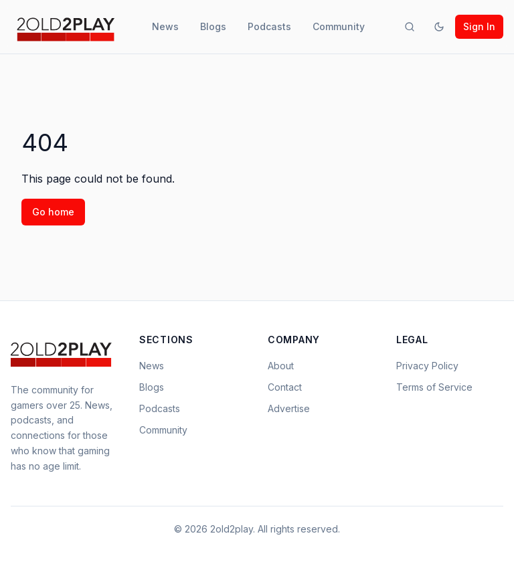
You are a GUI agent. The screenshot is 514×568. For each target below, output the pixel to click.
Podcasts (269, 26)
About (281, 365)
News (165, 26)
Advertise (289, 408)
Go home (53, 211)
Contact (285, 387)
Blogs (213, 26)
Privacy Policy (427, 365)
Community (339, 26)
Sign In (479, 26)
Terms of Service (434, 387)
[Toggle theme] (439, 26)
